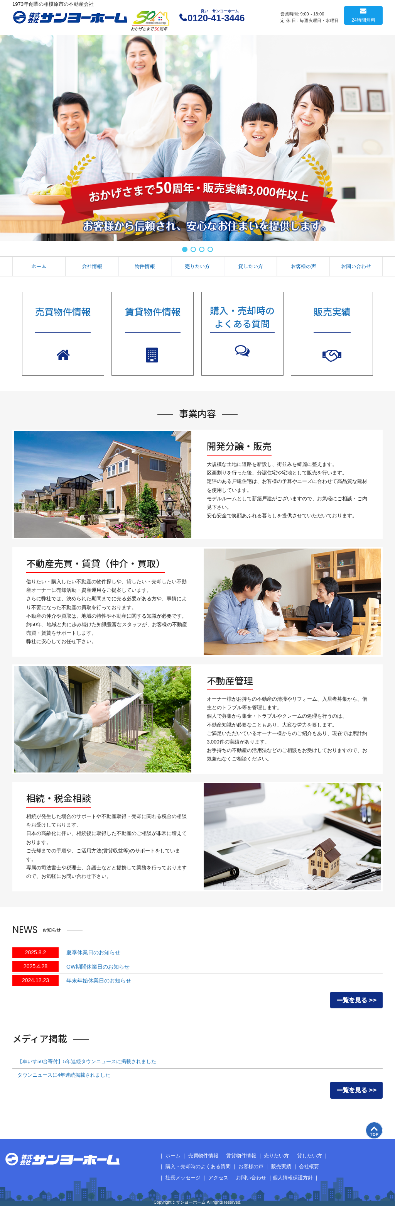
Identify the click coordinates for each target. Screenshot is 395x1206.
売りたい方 (197, 266)
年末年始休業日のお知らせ (98, 980)
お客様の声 (303, 266)
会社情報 (92, 266)
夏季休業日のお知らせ (93, 952)
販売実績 (281, 1166)
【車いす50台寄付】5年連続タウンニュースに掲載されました (86, 1061)
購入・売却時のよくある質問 (198, 1166)
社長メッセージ (183, 1178)
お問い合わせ (356, 266)
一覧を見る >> (356, 999)
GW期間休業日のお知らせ (98, 967)
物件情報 (145, 266)
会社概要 (309, 1166)
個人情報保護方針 (293, 1178)
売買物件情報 (203, 1156)
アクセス (218, 1178)
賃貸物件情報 (241, 1156)
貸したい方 (250, 266)
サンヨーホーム (70, 17)
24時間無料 (363, 20)
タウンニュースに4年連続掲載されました (63, 1075)
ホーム (38, 266)
